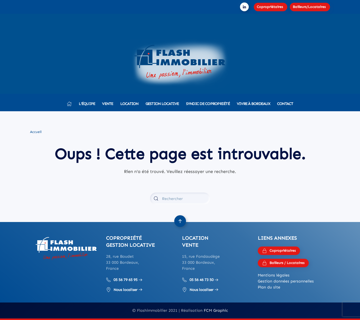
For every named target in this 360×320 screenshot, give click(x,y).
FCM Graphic (216, 310)
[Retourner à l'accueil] (180, 64)
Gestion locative (162, 104)
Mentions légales (274, 275)
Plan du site (269, 287)
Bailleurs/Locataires (309, 7)
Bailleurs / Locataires (283, 263)
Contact (285, 104)
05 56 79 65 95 (122, 279)
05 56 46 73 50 (198, 279)
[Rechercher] (180, 198)
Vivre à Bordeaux (253, 104)
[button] (180, 221)
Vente (107, 104)
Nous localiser (122, 289)
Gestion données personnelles (286, 281)
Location (129, 104)
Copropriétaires (270, 7)
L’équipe (87, 104)
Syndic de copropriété (208, 104)
